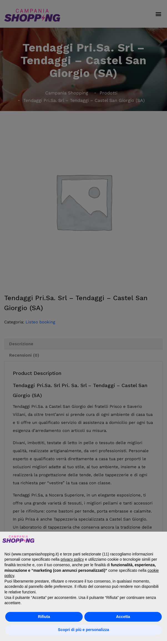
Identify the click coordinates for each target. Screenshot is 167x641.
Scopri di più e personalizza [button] (83, 629)
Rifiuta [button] (44, 616)
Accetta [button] (123, 616)
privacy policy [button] (72, 559)
